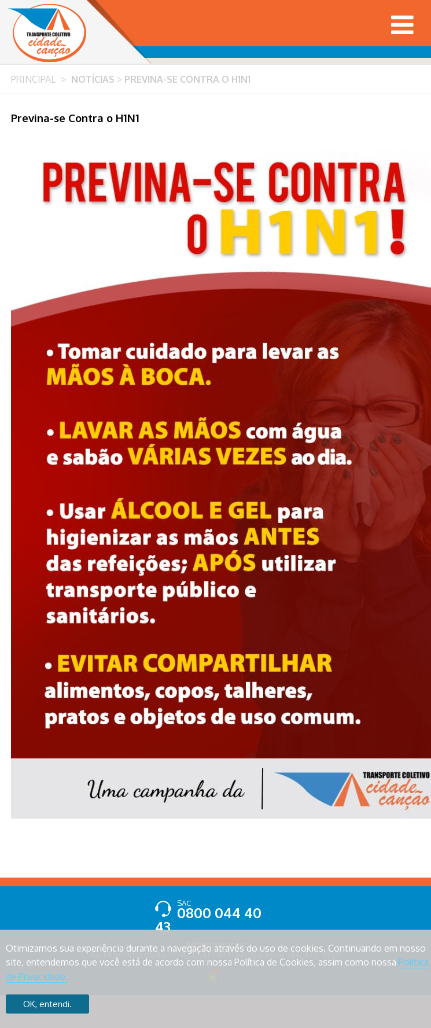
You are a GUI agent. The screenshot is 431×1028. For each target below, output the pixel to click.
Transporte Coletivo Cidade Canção (47, 33)
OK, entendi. (47, 1003)
